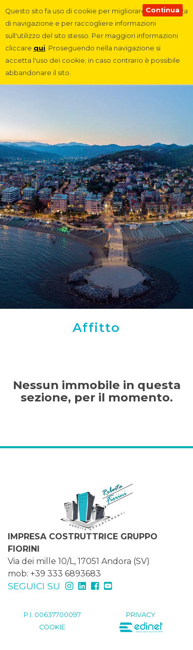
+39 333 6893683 (65, 573)
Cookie (52, 627)
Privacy (140, 615)
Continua (163, 10)
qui (39, 48)
